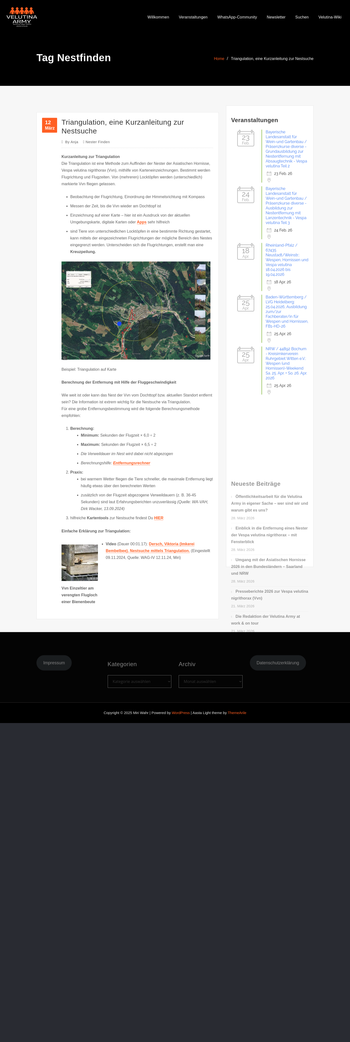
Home (219, 62)
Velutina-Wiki (329, 17)
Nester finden (98, 253)
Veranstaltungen (193, 17)
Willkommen (158, 17)
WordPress (181, 713)
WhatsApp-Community (237, 17)
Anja (71, 253)
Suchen (302, 17)
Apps (142, 333)
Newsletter (276, 17)
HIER (158, 629)
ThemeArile (237, 713)
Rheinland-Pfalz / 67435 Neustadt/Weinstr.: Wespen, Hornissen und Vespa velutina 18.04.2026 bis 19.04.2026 (287, 321)
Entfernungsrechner (131, 574)
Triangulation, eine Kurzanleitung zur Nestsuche (272, 62)
